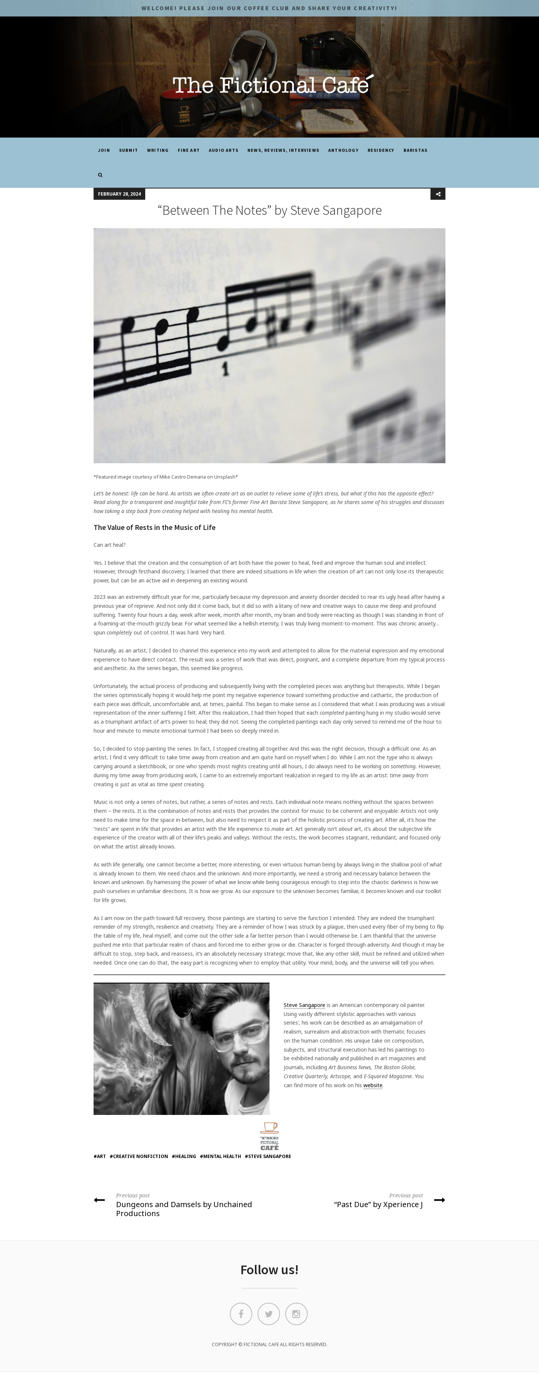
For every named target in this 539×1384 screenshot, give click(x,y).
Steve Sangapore (304, 1004)
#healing (184, 1156)
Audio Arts (223, 150)
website (373, 1085)
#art (100, 1156)
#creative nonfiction (139, 1156)
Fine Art (189, 150)
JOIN (104, 150)
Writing (158, 150)
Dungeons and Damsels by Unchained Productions (179, 1204)
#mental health (220, 1156)
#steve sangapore (268, 1156)
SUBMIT (128, 150)
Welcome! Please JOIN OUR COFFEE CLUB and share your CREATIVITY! (269, 8)
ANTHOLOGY (343, 150)
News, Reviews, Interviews (283, 150)
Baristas (416, 150)
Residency (381, 150)
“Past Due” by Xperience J (360, 1200)
